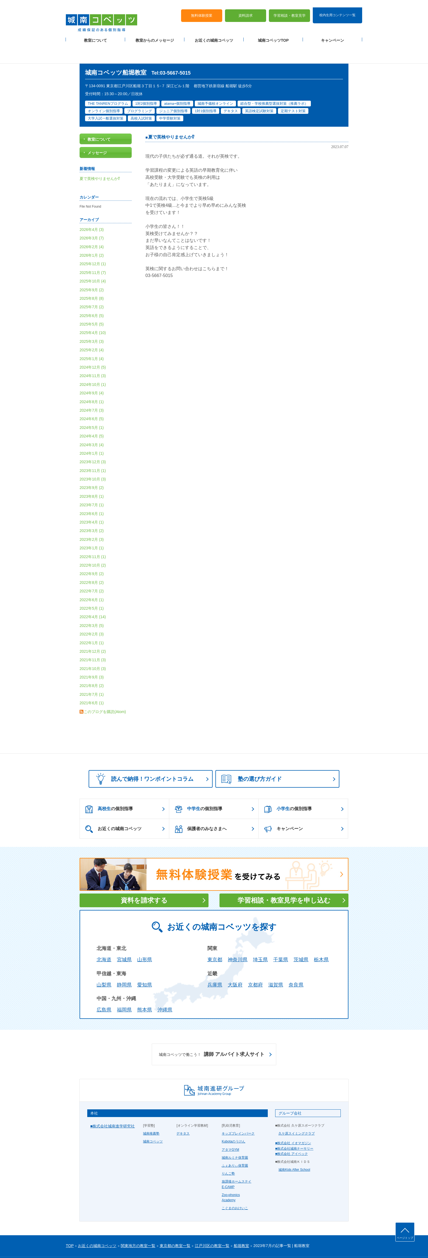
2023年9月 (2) (92, 465)
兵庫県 (214, 962)
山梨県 (104, 962)
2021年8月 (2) (92, 663)
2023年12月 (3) (93, 440)
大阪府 (235, 962)
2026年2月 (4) (92, 224)
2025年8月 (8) (92, 276)
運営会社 (132, 1245)
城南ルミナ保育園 (235, 1135)
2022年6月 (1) (92, 577)
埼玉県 (260, 937)
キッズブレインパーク (238, 1111)
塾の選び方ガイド (251, 757)
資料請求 (245, 8)
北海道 (104, 937)
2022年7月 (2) (92, 569)
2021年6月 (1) (92, 681)
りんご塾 (228, 1152)
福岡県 (124, 988)
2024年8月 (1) (92, 379)
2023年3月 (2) (92, 509)
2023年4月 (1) (92, 500)
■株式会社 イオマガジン (293, 1121)
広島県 (104, 988)
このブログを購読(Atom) (105, 689)
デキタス (183, 1111)
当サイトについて (179, 1245)
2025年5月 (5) (92, 302)
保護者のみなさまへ (201, 807)
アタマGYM (230, 1127)
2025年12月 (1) (93, 242)
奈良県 (296, 962)
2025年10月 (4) (93, 259)
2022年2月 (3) (92, 612)
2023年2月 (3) (92, 517)
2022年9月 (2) (92, 552)
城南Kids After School (294, 1148)
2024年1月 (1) (92, 431)
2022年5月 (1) (92, 586)
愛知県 (144, 962)
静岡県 (124, 962)
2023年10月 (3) (93, 457)
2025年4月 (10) (93, 311)
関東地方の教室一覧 (138, 1224)
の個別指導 (109, 787)
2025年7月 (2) (92, 285)
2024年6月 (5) (92, 397)
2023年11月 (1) (93, 448)
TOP (70, 1224)
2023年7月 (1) (92, 483)
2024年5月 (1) (92, 405)
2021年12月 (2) (93, 629)
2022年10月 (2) (93, 543)
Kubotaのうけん (233, 1119)
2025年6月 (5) (92, 293)
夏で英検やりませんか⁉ (171, 115)
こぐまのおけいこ (235, 1186)
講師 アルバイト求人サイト (211, 1032)
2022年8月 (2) (92, 560)
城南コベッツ (153, 1119)
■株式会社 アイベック (291, 1131)
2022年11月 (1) (93, 534)
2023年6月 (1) (92, 491)
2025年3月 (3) (92, 319)
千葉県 (280, 937)
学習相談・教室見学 (290, 8)
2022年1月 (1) (92, 620)
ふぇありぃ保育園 (235, 1143)
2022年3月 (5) (92, 603)
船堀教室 (241, 1224)
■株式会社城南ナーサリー (294, 1126)
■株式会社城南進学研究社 (112, 1104)
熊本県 (144, 988)
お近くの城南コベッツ (214, 33)
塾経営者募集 (152, 1245)
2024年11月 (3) (93, 354)
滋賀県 (275, 962)
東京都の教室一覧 (175, 1224)
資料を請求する (144, 878)
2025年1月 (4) (92, 336)
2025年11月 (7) (93, 250)
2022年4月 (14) (93, 595)
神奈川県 (237, 937)
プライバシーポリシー (82, 1245)
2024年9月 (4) (92, 371)
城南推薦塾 (151, 1111)
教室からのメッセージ (155, 33)
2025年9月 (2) (92, 267)
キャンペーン (332, 33)
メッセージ (97, 131)
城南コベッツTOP (273, 33)
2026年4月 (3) (92, 207)
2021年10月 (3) (93, 646)
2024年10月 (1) (93, 362)
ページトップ (405, 1237)
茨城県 (301, 937)
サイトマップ (112, 1245)
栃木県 (321, 937)
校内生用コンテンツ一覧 (337, 8)
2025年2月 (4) (92, 328)
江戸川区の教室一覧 (212, 1224)
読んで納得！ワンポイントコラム (142, 756)
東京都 (214, 937)
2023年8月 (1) (92, 474)
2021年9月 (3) (92, 655)
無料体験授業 (201, 8)
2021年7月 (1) (92, 672)
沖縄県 (164, 988)
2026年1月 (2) (92, 233)
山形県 (144, 937)
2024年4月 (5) (92, 414)
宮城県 (124, 937)
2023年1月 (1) (92, 526)
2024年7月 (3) (92, 388)
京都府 (255, 962)
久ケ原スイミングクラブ (296, 1111)
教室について (95, 33)
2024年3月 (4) (92, 422)
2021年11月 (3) (93, 638)
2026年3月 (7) (92, 216)
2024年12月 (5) (93, 345)
